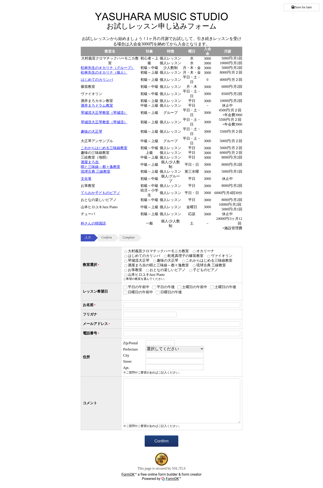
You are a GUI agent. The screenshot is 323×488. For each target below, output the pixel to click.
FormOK (128, 474)
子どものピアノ (205, 270)
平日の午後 (166, 287)
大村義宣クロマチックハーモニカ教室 (158, 251)
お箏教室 (135, 270)
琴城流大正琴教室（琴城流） (104, 113)
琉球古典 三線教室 (95, 171)
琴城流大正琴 (138, 260)
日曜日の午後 (171, 292)
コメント (90, 403)
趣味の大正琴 (91, 131)
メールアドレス (97, 324)
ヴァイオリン (221, 256)
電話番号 (91, 333)
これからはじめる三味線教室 (104, 148)
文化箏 (86, 179)
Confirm (161, 441)
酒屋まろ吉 (90, 162)
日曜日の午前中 (140, 292)
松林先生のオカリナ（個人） (104, 72)
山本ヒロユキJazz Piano (146, 274)
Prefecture (130, 349)
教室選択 (91, 265)
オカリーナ (205, 251)
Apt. (126, 368)
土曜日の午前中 (194, 287)
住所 (86, 357)
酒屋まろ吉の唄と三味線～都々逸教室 (158, 265)
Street (127, 361)
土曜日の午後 (225, 287)
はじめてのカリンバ (97, 80)
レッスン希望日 (95, 291)
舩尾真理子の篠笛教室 (185, 256)
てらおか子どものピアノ (100, 193)
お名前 (89, 305)
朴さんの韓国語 (93, 223)
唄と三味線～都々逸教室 (100, 167)
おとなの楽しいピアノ (168, 270)
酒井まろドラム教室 (97, 105)
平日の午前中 (138, 287)
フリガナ (90, 314)
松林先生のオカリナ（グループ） (108, 68)
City (126, 355)
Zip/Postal (130, 343)
